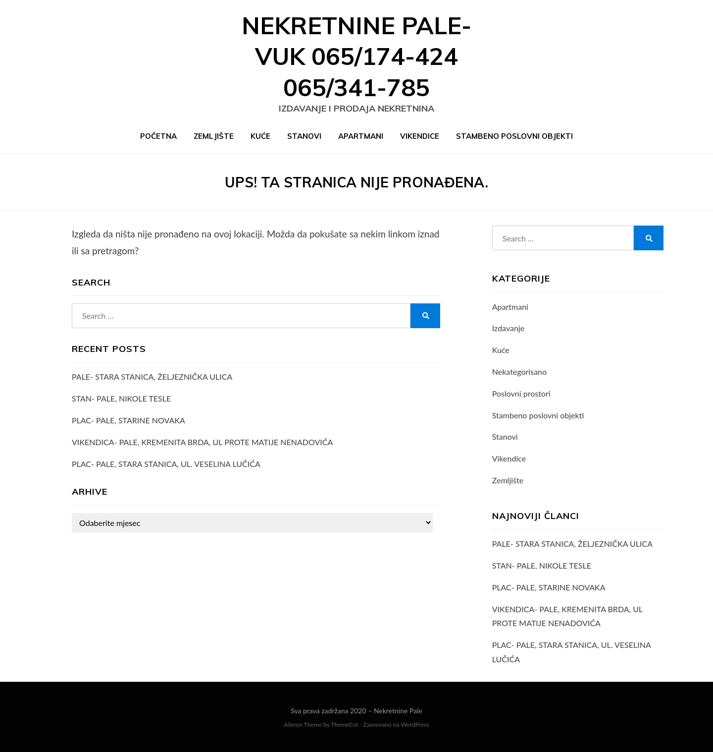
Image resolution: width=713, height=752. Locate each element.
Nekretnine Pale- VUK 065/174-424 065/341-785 (356, 56)
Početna (158, 136)
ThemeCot (344, 724)
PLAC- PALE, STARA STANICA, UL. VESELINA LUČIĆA (166, 463)
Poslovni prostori (521, 393)
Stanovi (304, 136)
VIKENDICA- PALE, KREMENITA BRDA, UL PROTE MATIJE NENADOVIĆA (202, 442)
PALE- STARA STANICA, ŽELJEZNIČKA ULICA (152, 376)
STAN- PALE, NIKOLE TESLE (121, 398)
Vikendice (419, 136)
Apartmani (360, 136)
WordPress (415, 724)
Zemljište (214, 136)
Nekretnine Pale (398, 710)
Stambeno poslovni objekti (514, 136)
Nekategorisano (519, 371)
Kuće (260, 136)
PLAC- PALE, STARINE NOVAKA (128, 420)
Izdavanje (508, 328)
